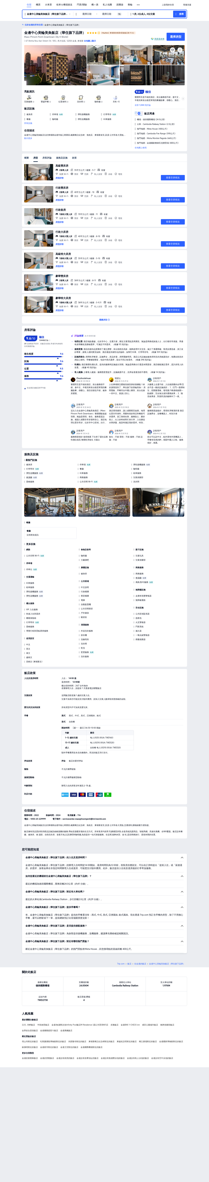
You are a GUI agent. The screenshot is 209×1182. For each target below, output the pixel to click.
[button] (138, 4)
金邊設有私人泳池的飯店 (138, 1058)
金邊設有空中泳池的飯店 (162, 1058)
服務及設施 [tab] (61, 157)
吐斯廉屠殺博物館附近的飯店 (53, 1041)
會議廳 (29, 477)
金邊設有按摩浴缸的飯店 (88, 1058)
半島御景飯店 (43, 1025)
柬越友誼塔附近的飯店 (127, 1041)
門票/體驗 (82, 4)
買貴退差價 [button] (159, 39)
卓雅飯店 (114, 1025)
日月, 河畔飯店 (28, 1025)
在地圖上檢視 (141, 148)
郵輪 (130, 4)
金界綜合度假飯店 (30, 1030)
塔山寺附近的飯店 (30, 1041)
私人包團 (107, 4)
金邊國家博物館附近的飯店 (171, 1041)
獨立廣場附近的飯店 (148, 1041)
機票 (38, 4)
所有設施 (28, 123)
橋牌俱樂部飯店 (167, 1025)
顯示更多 (28, 138)
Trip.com (121, 964)
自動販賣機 (86, 604)
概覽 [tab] (26, 157)
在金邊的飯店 (140, 964)
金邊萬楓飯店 (66, 1030)
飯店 (129, 964)
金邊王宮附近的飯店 (69, 1047)
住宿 (29, 4)
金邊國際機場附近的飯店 (92, 1047)
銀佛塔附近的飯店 (30, 1047)
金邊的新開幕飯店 (30, 1058)
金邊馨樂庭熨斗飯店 (49, 1030)
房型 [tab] (35, 157)
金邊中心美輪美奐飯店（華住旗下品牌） (55, 33)
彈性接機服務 (139, 464)
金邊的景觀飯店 (47, 1058)
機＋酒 (94, 4)
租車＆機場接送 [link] (64, 4)
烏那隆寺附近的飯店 (77, 1041)
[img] (55, 65)
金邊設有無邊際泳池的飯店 (113, 1058)
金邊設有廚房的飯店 (65, 1058)
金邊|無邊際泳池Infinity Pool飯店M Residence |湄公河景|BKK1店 (80, 1025)
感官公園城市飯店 (150, 1025)
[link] (168, 4)
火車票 (48, 4)
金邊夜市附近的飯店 (49, 1047)
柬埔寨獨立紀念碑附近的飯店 (101, 1041)
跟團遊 (119, 4)
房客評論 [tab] (47, 157)
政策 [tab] (74, 157)
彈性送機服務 (32, 473)
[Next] (183, 501)
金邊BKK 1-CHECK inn (130, 1025)
